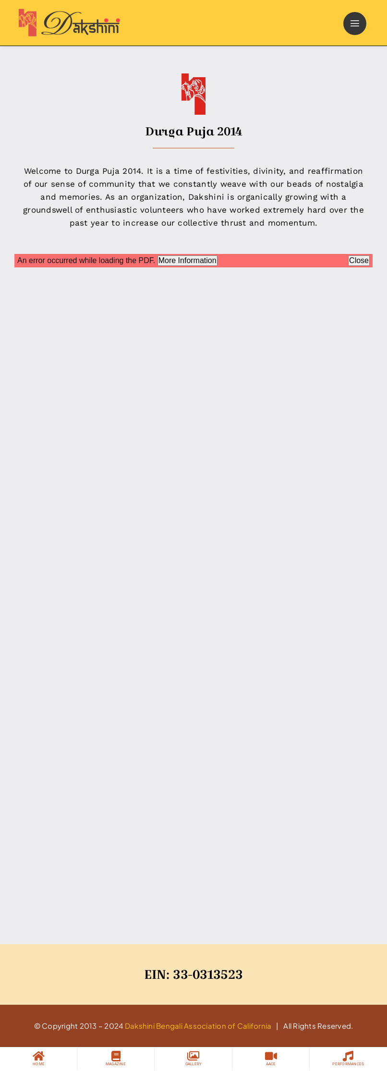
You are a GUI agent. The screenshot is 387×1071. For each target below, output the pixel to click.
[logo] (67, 12)
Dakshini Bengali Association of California (198, 1025)
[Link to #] (354, 23)
